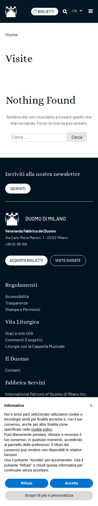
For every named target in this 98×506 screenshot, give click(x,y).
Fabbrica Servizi (25, 382)
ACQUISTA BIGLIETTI (26, 260)
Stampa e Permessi (22, 309)
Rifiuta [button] (26, 483)
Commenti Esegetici (24, 339)
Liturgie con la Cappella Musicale (35, 346)
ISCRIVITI (18, 189)
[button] (91, 11)
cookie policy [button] (41, 429)
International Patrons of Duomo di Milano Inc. (46, 393)
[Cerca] (65, 11)
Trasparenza (16, 302)
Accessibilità (17, 296)
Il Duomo (17, 359)
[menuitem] (77, 11)
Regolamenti (21, 285)
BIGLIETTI (43, 11)
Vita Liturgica (22, 322)
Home (11, 34)
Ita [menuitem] (74, 11)
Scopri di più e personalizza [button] (49, 495)
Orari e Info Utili (19, 333)
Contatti (12, 370)
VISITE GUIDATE (68, 260)
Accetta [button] (71, 483)
